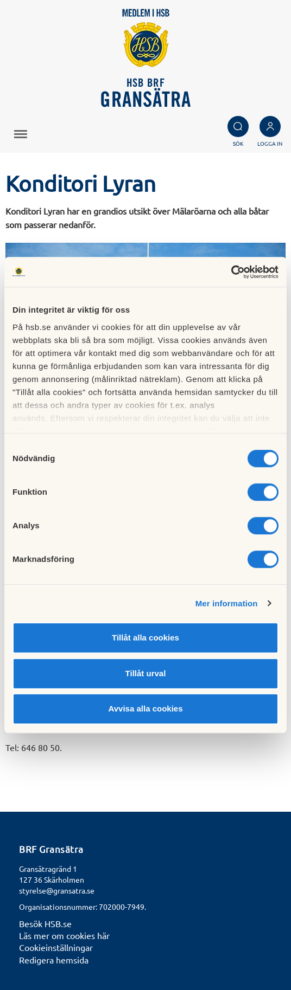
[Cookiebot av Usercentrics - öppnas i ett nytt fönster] (231, 272)
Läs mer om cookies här (64, 935)
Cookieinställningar (56, 947)
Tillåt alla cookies (145, 637)
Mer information (226, 603)
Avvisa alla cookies (145, 708)
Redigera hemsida (53, 959)
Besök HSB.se (45, 923)
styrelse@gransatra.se (56, 890)
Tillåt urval (145, 673)
